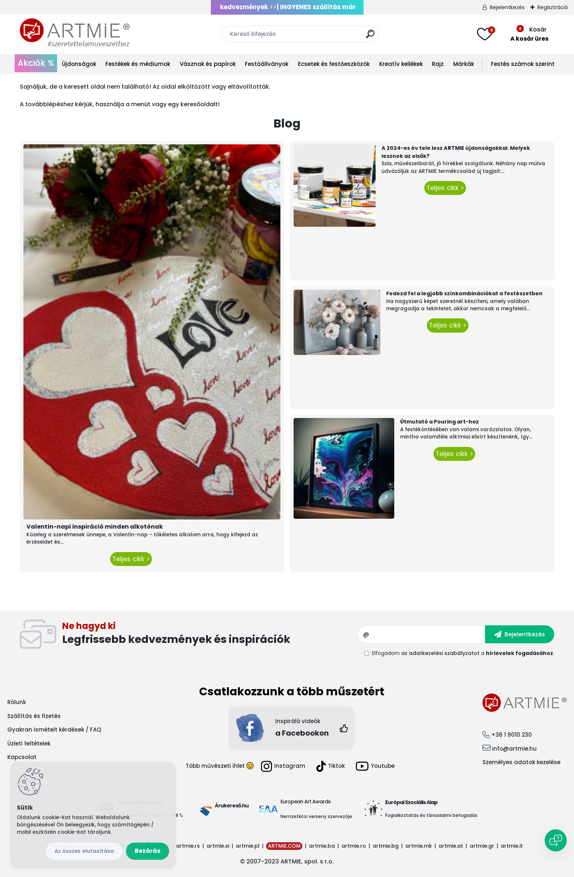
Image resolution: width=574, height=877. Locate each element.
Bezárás (147, 851)
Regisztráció (552, 7)
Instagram (283, 766)
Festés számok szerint (523, 64)
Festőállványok (266, 64)
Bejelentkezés (507, 7)
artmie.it (512, 846)
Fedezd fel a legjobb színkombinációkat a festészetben (464, 293)
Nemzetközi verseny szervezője (316, 816)
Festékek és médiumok (137, 64)
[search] (370, 37)
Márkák (463, 64)
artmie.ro (354, 846)
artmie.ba (322, 846)
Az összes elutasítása (84, 851)
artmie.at (451, 846)
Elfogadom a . (463, 653)
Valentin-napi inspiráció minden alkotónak (94, 526)
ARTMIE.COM (284, 846)
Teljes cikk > (131, 559)
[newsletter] (519, 634)
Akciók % (36, 63)
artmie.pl (248, 846)
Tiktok (330, 766)
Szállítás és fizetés (34, 716)
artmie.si (217, 846)
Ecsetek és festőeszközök (334, 64)
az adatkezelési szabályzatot (440, 653)
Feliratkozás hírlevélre (210, 634)
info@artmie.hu (514, 748)
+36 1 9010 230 (511, 735)
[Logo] (75, 33)
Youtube (375, 766)
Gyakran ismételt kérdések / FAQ (54, 729)
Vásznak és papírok (208, 64)
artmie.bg (386, 846)
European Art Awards (305, 801)
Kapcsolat (22, 757)
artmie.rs (188, 846)
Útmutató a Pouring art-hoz (439, 421)
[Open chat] (556, 840)
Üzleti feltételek (29, 743)
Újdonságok (79, 64)
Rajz (438, 64)
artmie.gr (482, 846)
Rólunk (16, 702)
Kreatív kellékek (401, 64)
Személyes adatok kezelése (521, 762)
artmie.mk (418, 846)
